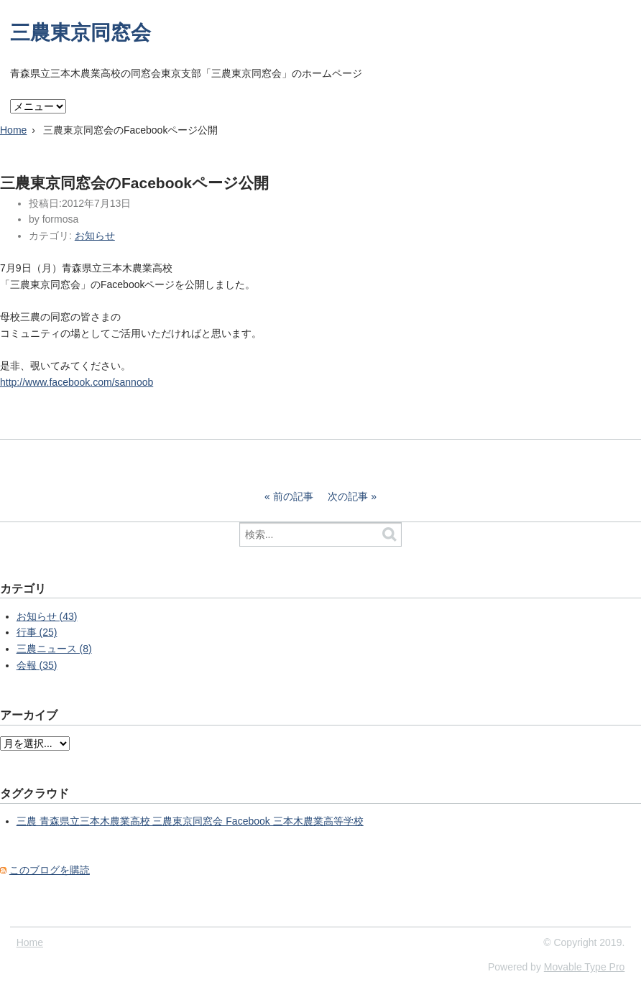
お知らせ (95, 235)
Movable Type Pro (584, 967)
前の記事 (293, 496)
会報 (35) (37, 665)
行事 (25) (37, 632)
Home (13, 130)
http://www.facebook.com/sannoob (76, 382)
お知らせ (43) (47, 616)
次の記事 (348, 496)
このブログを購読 (49, 870)
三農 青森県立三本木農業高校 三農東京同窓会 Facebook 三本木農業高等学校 (190, 821)
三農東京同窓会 (80, 33)
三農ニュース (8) (54, 648)
